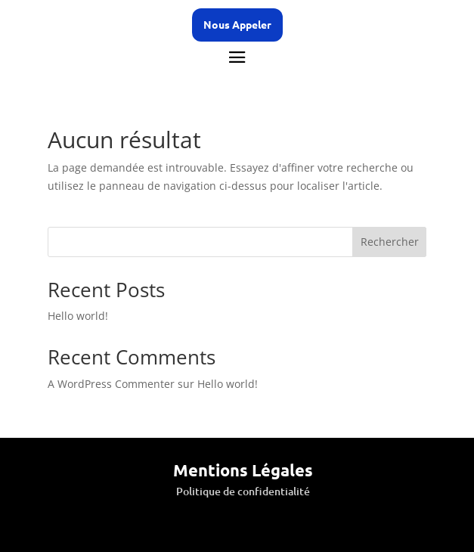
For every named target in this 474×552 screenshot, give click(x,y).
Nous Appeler (237, 24)
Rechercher (390, 241)
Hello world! (78, 316)
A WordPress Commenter (111, 384)
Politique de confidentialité (243, 491)
